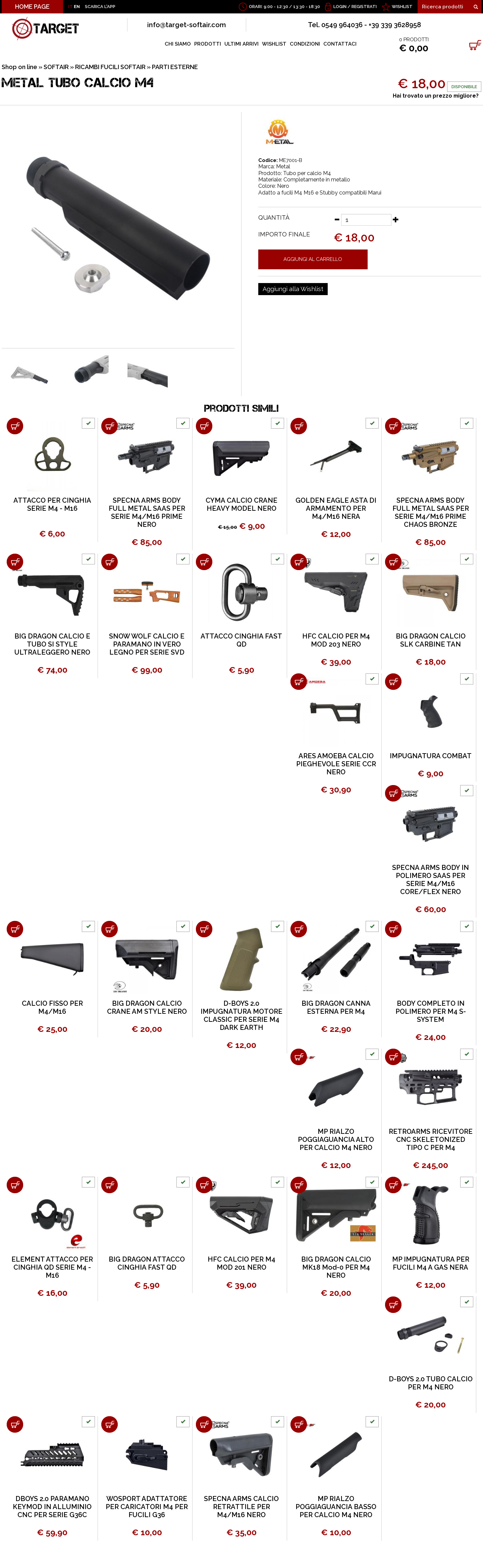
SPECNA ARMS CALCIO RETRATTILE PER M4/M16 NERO (241, 1507)
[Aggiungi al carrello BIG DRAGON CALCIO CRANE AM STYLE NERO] (109, 929)
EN (77, 6)
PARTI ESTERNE (175, 66)
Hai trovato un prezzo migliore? (436, 96)
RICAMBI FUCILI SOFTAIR (110, 66)
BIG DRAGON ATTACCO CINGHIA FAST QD (147, 1263)
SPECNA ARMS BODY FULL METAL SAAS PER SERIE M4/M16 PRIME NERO (147, 512)
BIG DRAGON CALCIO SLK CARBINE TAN (431, 640)
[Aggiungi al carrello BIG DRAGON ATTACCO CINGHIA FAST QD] (109, 1185)
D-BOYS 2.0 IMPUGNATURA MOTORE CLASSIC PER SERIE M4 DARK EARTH (241, 1015)
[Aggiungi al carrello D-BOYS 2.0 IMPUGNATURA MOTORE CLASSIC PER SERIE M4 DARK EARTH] (204, 929)
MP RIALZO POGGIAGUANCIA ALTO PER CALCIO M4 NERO (336, 1139)
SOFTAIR (56, 66)
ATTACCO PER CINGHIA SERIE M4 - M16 (52, 504)
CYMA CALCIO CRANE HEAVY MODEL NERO (241, 504)
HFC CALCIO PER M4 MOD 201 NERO (241, 1263)
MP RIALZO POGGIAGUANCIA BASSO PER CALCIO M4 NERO (336, 1507)
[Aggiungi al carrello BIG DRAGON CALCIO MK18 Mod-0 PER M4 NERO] (298, 1185)
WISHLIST (402, 6)
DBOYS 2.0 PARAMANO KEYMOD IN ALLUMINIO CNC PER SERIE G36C (52, 1507)
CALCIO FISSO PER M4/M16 (52, 1007)
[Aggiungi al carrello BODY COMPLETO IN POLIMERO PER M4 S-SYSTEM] (393, 929)
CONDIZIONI (305, 44)
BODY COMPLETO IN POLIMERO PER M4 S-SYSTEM (430, 1011)
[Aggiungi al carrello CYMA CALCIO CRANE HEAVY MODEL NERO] (204, 426)
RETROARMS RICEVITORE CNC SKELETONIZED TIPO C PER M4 (431, 1139)
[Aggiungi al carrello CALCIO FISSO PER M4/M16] (15, 929)
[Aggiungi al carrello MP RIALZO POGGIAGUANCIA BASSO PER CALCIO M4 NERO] (298, 1424)
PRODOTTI (207, 44)
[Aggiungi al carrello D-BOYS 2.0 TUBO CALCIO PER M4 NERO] (393, 1304)
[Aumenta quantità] (396, 219)
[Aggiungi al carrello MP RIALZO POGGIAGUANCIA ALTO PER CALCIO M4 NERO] (298, 1057)
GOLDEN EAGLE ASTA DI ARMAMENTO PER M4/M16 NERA (336, 508)
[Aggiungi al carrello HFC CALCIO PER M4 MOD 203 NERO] (298, 562)
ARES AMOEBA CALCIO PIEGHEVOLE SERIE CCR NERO (336, 764)
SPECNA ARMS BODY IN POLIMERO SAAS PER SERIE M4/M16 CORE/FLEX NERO (430, 880)
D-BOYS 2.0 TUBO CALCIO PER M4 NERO (431, 1383)
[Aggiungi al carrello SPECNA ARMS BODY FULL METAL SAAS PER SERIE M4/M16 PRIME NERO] (109, 426)
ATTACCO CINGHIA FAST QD (241, 640)
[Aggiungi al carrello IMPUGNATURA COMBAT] (393, 681)
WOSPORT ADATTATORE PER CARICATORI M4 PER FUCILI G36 (147, 1507)
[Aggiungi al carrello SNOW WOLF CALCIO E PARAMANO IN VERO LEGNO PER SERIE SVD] (109, 562)
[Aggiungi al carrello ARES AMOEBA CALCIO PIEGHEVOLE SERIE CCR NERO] (298, 681)
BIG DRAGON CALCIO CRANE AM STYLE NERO (147, 1007)
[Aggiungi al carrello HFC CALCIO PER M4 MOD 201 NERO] (204, 1185)
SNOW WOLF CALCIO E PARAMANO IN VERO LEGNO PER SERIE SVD (146, 644)
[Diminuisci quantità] (337, 219)
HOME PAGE (32, 6)
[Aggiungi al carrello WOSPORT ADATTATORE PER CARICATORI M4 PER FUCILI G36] (109, 1424)
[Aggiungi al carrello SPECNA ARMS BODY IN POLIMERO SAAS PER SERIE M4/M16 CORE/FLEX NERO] (393, 793)
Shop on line (19, 66)
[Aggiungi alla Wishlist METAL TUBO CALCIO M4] (293, 289)
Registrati (364, 6)
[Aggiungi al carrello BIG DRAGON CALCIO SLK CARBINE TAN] (393, 562)
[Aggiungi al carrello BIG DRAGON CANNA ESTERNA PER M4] (298, 929)
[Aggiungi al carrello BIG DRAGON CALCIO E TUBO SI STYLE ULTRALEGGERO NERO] (15, 562)
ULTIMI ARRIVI (241, 44)
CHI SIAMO (178, 44)
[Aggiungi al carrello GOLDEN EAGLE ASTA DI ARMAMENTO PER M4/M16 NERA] (298, 426)
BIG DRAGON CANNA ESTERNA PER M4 (336, 1007)
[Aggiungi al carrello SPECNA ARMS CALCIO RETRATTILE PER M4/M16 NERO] (204, 1424)
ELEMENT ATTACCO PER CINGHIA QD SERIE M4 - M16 (52, 1267)
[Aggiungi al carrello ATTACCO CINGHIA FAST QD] (204, 562)
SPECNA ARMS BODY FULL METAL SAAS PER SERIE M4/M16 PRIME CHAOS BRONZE (430, 512)
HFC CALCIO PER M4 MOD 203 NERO (336, 640)
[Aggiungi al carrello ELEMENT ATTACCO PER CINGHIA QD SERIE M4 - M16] (15, 1185)
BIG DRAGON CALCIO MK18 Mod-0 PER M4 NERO (336, 1267)
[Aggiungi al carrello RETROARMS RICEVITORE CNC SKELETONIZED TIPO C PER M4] (393, 1057)
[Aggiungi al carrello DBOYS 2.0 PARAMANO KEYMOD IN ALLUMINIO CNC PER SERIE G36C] (15, 1424)
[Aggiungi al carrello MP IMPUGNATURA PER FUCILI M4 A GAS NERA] (393, 1185)
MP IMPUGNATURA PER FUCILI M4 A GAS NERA (430, 1263)
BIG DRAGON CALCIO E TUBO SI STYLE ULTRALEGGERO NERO (52, 644)
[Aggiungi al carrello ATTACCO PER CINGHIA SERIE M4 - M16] (15, 426)
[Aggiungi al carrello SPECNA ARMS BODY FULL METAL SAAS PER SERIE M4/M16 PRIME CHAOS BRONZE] (393, 426)
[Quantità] (366, 220)
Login (339, 6)
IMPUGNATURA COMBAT (431, 756)
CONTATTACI (340, 44)
